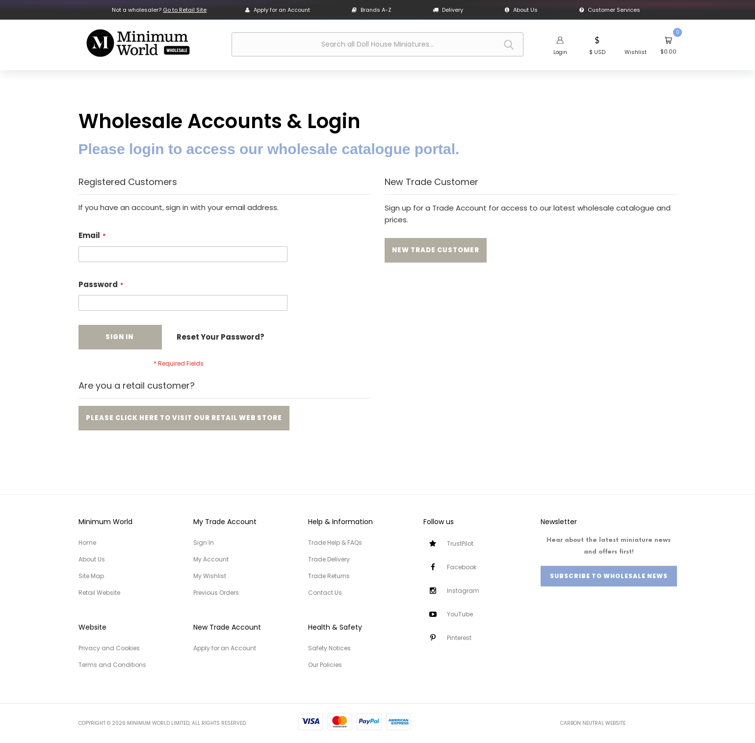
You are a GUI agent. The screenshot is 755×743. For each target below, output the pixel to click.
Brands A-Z (371, 10)
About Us (521, 10)
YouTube (460, 614)
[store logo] (137, 43)
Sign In (203, 542)
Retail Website (99, 592)
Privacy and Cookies (109, 648)
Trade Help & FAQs (335, 542)
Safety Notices (329, 648)
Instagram (463, 590)
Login (560, 52)
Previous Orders (216, 592)
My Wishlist (209, 576)
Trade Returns (329, 576)
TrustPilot (460, 543)
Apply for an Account (277, 10)
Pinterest (459, 638)
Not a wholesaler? (159, 10)
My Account (211, 559)
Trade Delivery (329, 559)
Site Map (91, 576)
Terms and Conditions (112, 665)
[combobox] (377, 44)
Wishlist (636, 52)
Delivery (448, 10)
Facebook (461, 567)
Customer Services (609, 10)
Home (87, 542)
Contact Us (325, 592)
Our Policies (325, 665)
